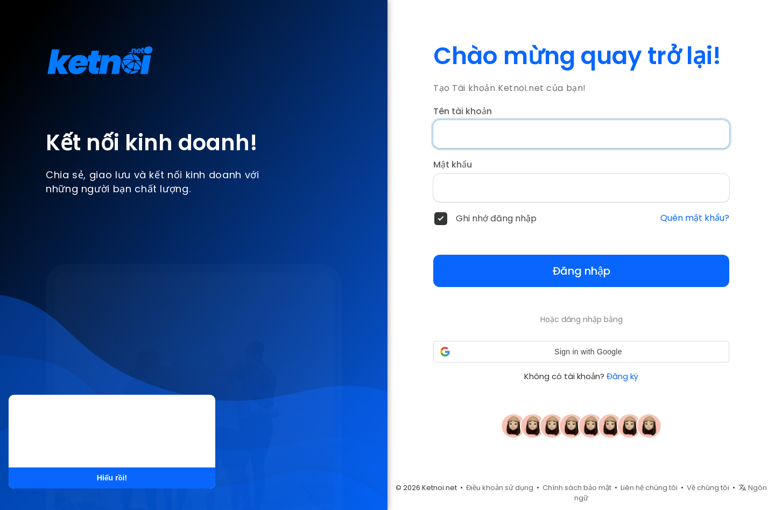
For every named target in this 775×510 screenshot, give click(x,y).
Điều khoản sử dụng (499, 488)
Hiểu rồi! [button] (112, 477)
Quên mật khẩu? (694, 218)
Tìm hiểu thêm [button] (129, 445)
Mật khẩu (452, 165)
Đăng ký (622, 376)
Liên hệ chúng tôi (649, 488)
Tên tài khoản (462, 111)
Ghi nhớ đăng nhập (496, 219)
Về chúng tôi (708, 488)
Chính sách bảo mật (576, 488)
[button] (581, 351)
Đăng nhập (581, 270)
